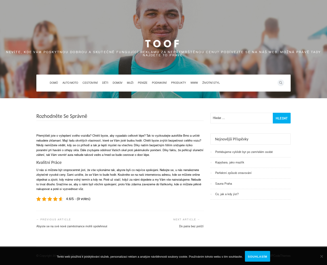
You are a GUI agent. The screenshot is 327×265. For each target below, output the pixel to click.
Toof (163, 44)
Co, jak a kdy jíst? (227, 194)
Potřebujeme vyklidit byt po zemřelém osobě (244, 152)
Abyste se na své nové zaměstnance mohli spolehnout (71, 226)
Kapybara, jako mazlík (229, 162)
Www (194, 82)
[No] (321, 256)
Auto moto (70, 82)
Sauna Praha (223, 183)
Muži (130, 82)
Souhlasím (257, 256)
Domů (54, 82)
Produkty (178, 82)
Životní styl (211, 82)
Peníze (142, 82)
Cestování (90, 82)
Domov (117, 82)
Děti (105, 82)
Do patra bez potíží (191, 226)
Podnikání (159, 82)
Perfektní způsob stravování (233, 173)
